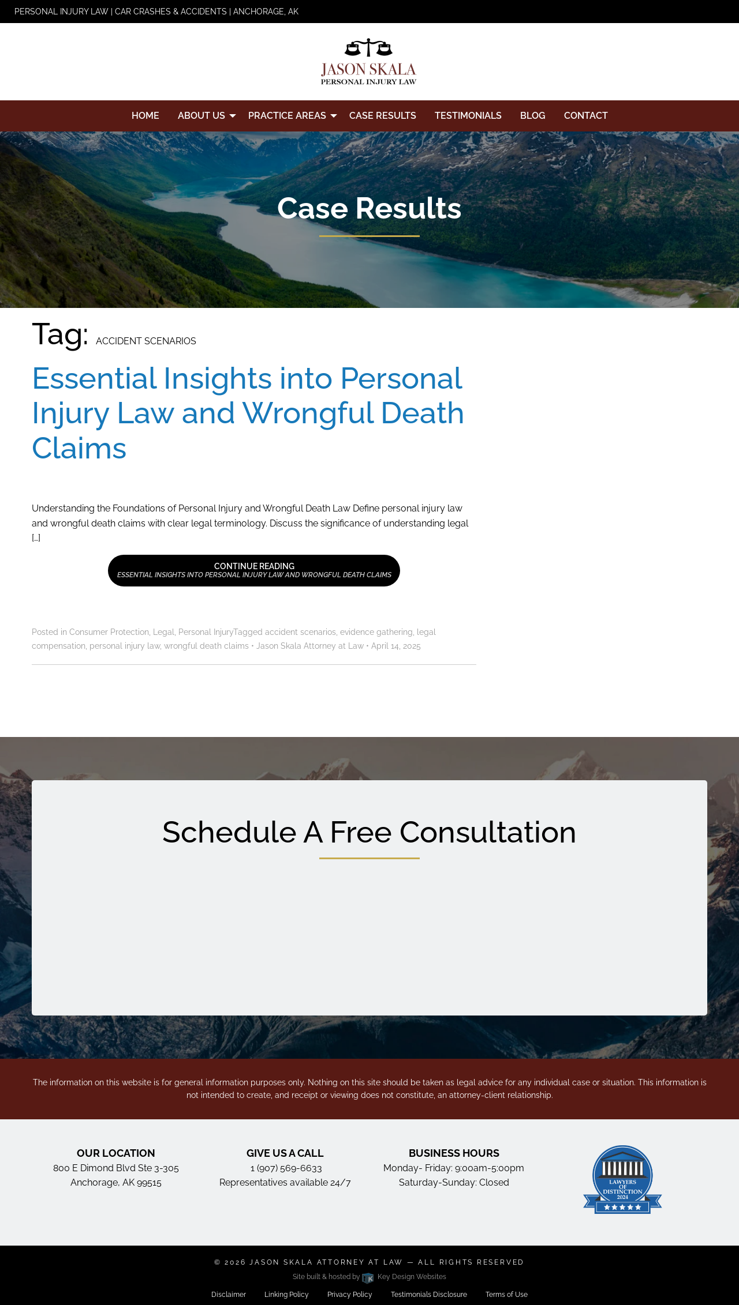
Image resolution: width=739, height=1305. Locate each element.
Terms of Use (507, 1295)
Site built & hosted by (369, 1277)
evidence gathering (376, 632)
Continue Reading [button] (254, 570)
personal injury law (124, 645)
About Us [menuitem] (201, 115)
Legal (163, 632)
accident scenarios (300, 632)
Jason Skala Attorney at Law (326, 1262)
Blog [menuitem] (533, 115)
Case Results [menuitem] (382, 115)
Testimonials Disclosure (429, 1295)
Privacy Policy (349, 1295)
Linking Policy (286, 1295)
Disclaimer (228, 1295)
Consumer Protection (109, 632)
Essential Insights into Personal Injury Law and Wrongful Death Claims (248, 413)
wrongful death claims (206, 645)
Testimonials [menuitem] (468, 115)
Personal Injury (205, 632)
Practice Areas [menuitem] (287, 115)
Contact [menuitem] (586, 115)
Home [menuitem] (145, 115)
